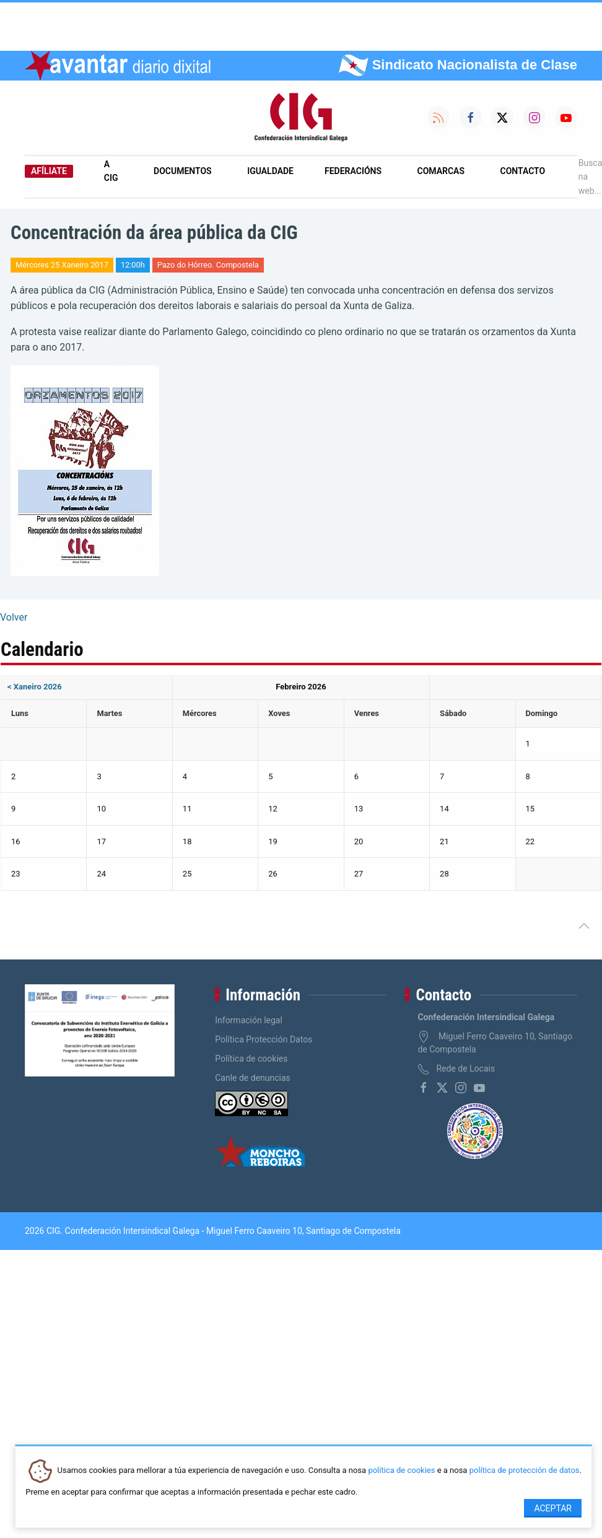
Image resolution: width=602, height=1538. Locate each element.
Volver (13, 617)
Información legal (248, 1020)
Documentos (183, 171)
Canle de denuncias (252, 1078)
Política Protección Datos (263, 1039)
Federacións (353, 171)
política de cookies (401, 1470)
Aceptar (553, 1508)
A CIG (111, 171)
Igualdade (270, 171)
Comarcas (441, 171)
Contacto (523, 171)
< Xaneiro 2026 (34, 686)
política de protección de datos (524, 1470)
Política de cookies (251, 1059)
